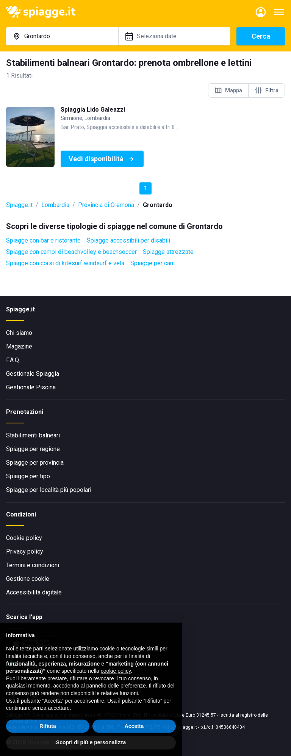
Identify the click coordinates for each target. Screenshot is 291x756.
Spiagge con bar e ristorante (43, 240)
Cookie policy (24, 537)
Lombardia (55, 204)
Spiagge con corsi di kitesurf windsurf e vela (65, 263)
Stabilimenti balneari (33, 435)
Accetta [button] (134, 736)
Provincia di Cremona (106, 204)
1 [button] (145, 188)
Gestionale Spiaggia (32, 373)
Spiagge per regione (33, 449)
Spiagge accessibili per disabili (128, 240)
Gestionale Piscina (31, 387)
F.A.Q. (13, 360)
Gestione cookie (27, 578)
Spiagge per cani (152, 263)
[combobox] (62, 36)
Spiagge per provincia (35, 462)
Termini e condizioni (32, 565)
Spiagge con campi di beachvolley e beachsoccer (71, 251)
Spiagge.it (19, 204)
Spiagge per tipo (28, 476)
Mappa (228, 90)
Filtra (266, 90)
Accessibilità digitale (34, 592)
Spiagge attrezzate (168, 251)
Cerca (261, 36)
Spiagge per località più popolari (48, 489)
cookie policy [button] (116, 681)
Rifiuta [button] (47, 736)
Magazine (19, 346)
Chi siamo (19, 332)
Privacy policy (24, 551)
